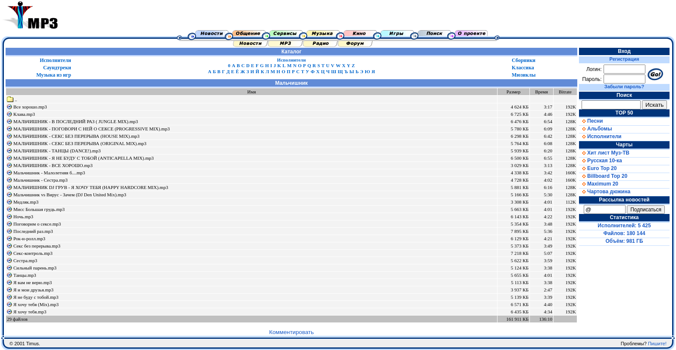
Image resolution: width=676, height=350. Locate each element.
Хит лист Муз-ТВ (604, 153)
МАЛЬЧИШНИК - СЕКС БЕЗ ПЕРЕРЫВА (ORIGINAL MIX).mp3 (80, 143)
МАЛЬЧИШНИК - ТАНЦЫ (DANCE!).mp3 (56, 150)
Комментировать (291, 332)
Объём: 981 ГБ (624, 241)
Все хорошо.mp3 (30, 106)
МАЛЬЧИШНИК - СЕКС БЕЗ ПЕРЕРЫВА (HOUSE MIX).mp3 (76, 136)
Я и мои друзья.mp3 (33, 289)
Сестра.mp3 (25, 260)
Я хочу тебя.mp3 (30, 311)
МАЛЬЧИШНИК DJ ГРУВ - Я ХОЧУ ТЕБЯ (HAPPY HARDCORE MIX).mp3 (90, 187)
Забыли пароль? (624, 86)
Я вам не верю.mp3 (32, 282)
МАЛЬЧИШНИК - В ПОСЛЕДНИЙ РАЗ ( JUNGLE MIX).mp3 (75, 121)
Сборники (523, 60)
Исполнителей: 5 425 (624, 226)
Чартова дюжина (604, 192)
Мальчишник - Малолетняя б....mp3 (49, 172)
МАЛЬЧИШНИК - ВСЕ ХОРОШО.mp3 (53, 165)
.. (12, 99)
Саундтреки (57, 68)
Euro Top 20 (598, 168)
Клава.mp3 (24, 114)
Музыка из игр (53, 75)
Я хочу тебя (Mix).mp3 (36, 304)
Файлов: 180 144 (624, 233)
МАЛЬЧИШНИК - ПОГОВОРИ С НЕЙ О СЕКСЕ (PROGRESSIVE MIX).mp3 (91, 128)
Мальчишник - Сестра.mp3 (40, 180)
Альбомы (595, 129)
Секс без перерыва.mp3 (36, 245)
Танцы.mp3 (24, 275)
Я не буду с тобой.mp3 (36, 297)
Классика (523, 68)
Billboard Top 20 (603, 176)
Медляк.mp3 (25, 201)
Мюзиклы (523, 75)
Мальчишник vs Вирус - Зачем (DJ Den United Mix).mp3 (69, 194)
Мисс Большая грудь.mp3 (39, 209)
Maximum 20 (598, 184)
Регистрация (624, 59)
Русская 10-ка (600, 161)
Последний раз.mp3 (33, 231)
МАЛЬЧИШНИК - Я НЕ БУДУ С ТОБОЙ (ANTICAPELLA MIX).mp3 (83, 158)
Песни (591, 121)
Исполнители (55, 60)
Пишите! (657, 343)
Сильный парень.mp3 (34, 267)
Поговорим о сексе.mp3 (37, 223)
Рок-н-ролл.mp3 (29, 238)
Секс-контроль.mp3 (33, 253)
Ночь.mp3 (23, 216)
